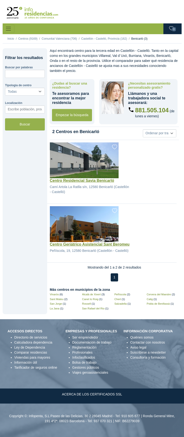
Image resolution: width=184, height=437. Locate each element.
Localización (13, 103)
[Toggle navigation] (8, 29)
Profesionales (82, 352)
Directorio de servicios (30, 337)
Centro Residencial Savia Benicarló (82, 180)
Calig (150, 299)
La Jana (54, 308)
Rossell (86, 303)
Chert (117, 299)
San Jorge (56, 303)
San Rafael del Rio (93, 308)
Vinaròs (54, 294)
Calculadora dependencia (33, 342)
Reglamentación (84, 347)
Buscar (25, 124)
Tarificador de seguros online (35, 367)
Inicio (10, 38)
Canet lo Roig (90, 299)
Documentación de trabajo (91, 342)
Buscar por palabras (19, 67)
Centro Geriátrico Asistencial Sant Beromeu (90, 244)
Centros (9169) (27, 38)
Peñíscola (120, 294)
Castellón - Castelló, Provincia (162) (104, 38)
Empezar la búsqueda (72, 115)
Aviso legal (138, 347)
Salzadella (120, 303)
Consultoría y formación (148, 357)
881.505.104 (152, 110)
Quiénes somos (142, 337)
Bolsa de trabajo (84, 362)
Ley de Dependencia (29, 347)
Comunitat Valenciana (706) (59, 38)
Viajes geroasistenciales (90, 372)
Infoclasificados (83, 357)
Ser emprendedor (85, 337)
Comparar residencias (30, 352)
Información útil (25, 362)
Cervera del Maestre (159, 294)
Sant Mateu (56, 299)
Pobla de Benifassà (158, 303)
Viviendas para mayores (32, 357)
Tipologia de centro (18, 85)
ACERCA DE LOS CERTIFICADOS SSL (92, 394)
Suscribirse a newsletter (148, 352)
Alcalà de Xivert (91, 294)
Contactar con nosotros (147, 342)
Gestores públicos (85, 367)
